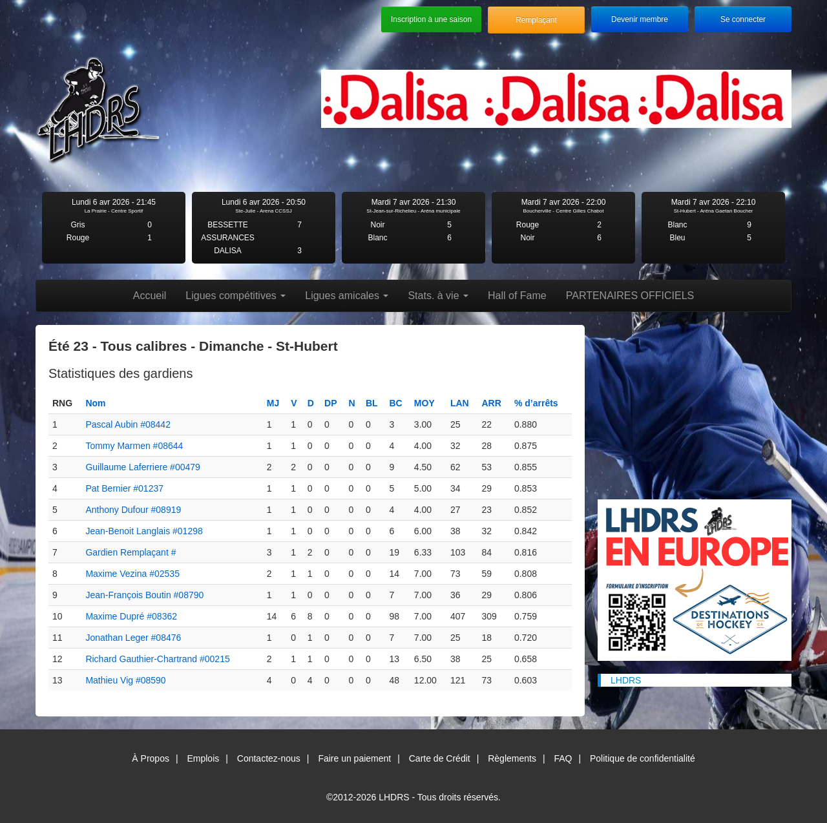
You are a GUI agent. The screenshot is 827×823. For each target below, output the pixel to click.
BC (395, 403)
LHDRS (626, 680)
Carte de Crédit (439, 758)
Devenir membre (639, 19)
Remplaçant (536, 20)
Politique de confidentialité (642, 758)
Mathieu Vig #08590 (125, 680)
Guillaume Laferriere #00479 (142, 467)
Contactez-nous (268, 758)
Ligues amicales (346, 295)
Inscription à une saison (431, 19)
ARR (491, 403)
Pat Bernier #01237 (124, 488)
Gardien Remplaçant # (130, 552)
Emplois (203, 758)
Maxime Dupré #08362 (131, 616)
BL (372, 403)
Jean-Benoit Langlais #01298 (143, 531)
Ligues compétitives (235, 295)
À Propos (150, 758)
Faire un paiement (354, 758)
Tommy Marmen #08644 (134, 446)
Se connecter (743, 19)
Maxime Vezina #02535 (132, 573)
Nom (95, 403)
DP (330, 403)
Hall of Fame (517, 295)
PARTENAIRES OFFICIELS (630, 295)
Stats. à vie (438, 295)
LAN (459, 403)
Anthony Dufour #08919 (133, 510)
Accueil (150, 295)
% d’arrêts (536, 403)
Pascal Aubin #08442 (128, 424)
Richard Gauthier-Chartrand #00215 (157, 659)
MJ (273, 403)
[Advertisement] (694, 405)
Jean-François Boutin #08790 (144, 595)
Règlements (512, 758)
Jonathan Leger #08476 (133, 637)
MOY (424, 403)
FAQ (563, 758)
